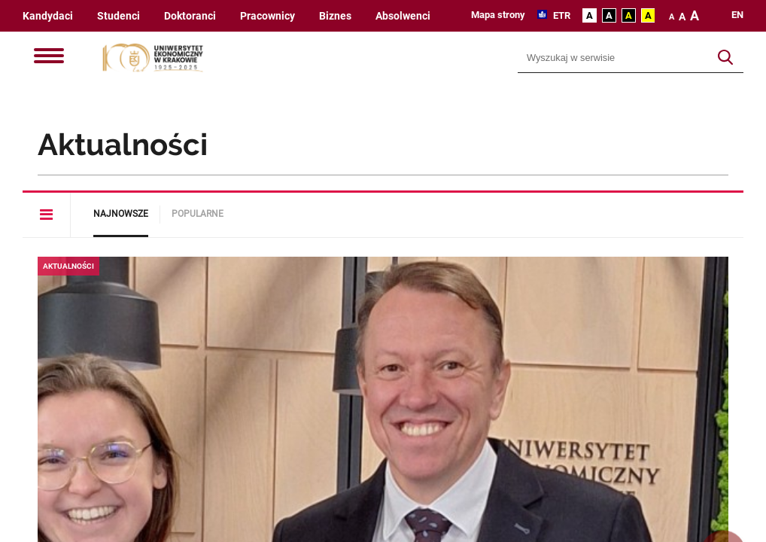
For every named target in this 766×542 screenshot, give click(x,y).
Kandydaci (48, 16)
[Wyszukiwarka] (613, 58)
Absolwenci (402, 16)
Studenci (118, 16)
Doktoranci (190, 16)
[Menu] (49, 57)
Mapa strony (498, 14)
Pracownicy (267, 16)
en (737, 15)
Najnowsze (120, 214)
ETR (560, 15)
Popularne (197, 214)
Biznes (335, 16)
